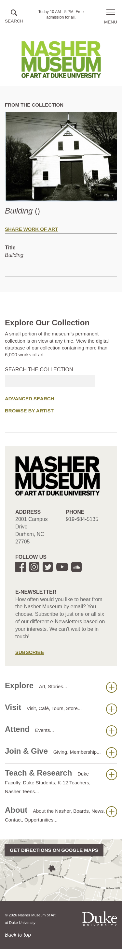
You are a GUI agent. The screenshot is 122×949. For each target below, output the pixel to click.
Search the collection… (41, 369)
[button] (14, 17)
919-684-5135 (82, 519)
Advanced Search (29, 398)
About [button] (61, 814)
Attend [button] (61, 730)
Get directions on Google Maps (54, 850)
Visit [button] (61, 709)
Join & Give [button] (61, 752)
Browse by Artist (29, 410)
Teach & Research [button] (61, 781)
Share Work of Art (31, 229)
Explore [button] (61, 687)
